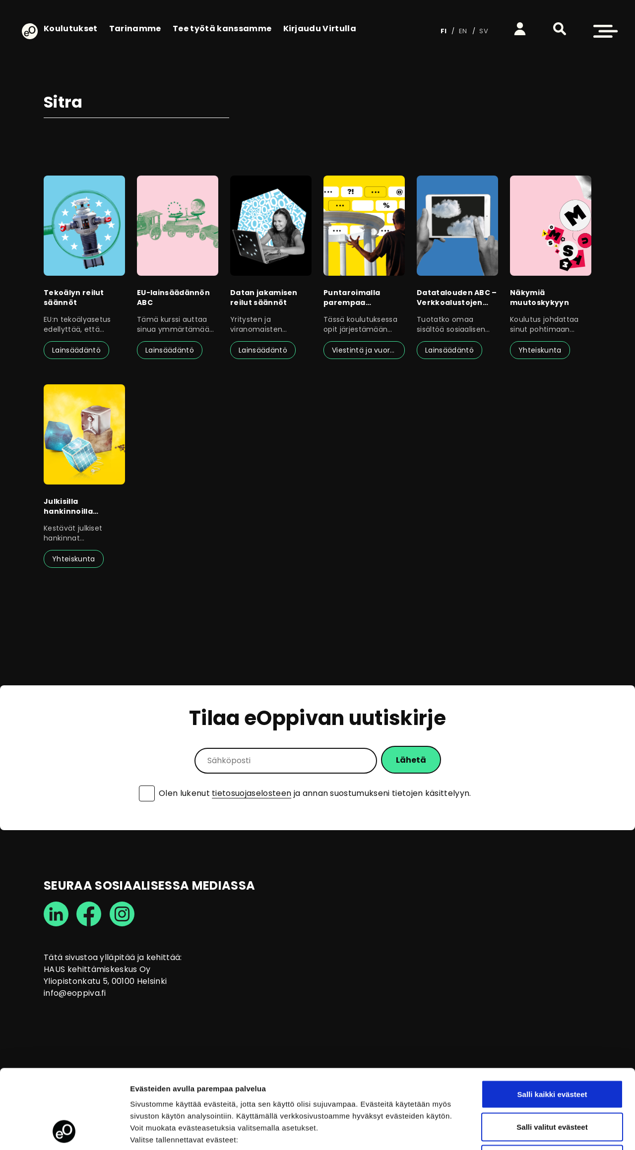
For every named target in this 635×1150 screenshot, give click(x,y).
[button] (560, 29)
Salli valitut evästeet (551, 1052)
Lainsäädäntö (76, 350)
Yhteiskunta (540, 350)
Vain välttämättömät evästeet (552, 1085)
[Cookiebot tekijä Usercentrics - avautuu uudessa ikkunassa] (64, 1130)
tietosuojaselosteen (251, 793)
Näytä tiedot (530, 1130)
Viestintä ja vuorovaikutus (368, 350)
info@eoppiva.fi (75, 993)
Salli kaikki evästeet (552, 1020)
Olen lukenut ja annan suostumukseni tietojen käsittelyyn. (315, 793)
